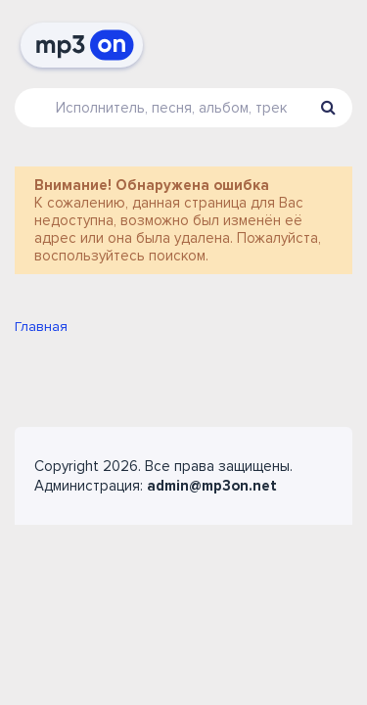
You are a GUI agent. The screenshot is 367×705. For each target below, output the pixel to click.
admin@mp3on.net (212, 485)
